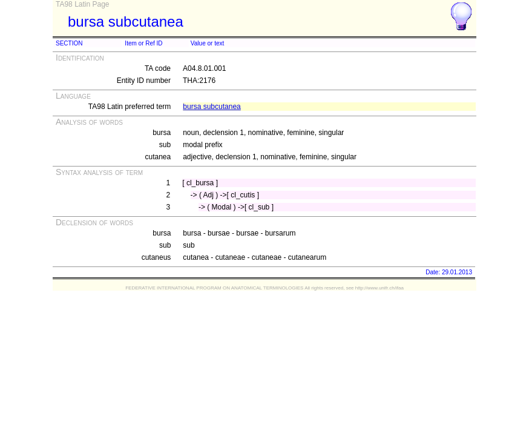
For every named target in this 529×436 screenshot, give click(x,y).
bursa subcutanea (211, 106)
